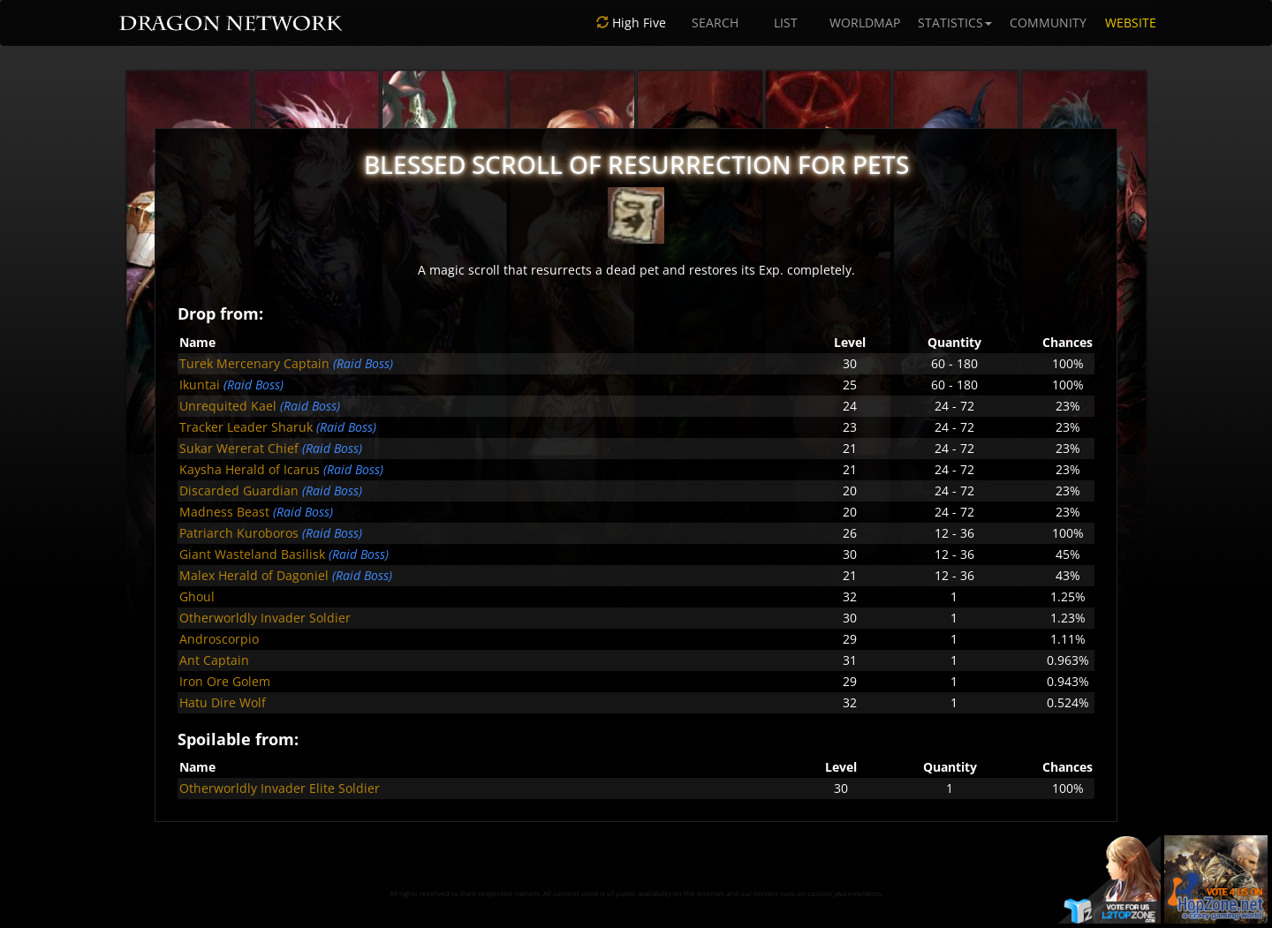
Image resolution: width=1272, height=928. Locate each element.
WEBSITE (1130, 22)
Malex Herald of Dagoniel (254, 575)
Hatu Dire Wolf (222, 702)
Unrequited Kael (227, 405)
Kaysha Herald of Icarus (249, 469)
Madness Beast (224, 511)
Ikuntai (199, 384)
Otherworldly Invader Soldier (265, 617)
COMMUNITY (1048, 22)
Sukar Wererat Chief (239, 448)
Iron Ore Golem (224, 681)
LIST (786, 22)
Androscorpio (219, 638)
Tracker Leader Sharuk (246, 427)
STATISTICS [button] (955, 22)
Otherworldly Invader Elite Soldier (279, 788)
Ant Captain (214, 660)
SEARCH (715, 22)
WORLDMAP (864, 22)
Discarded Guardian (239, 490)
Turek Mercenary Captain (254, 363)
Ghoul (197, 596)
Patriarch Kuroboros (239, 532)
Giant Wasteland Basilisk (252, 554)
